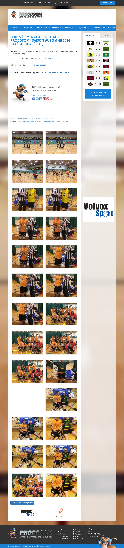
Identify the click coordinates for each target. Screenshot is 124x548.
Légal (47, 3)
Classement (55, 27)
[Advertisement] (80, 16)
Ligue (14, 27)
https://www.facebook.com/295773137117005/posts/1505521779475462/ (36, 118)
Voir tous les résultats (98, 94)
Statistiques (68, 27)
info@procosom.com (39, 95)
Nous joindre (64, 3)
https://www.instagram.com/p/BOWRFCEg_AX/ (56, 121)
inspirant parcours (51, 58)
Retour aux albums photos (22, 503)
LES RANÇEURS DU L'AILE (55, 72)
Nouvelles (28, 3)
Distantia (47, 546)
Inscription (109, 27)
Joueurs (96, 27)
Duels (107, 35)
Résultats (42, 27)
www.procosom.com (39, 93)
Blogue (39, 3)
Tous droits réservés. (28, 546)
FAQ (54, 3)
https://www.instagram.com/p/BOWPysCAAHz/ (29, 121)
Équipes (82, 27)
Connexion (93, 536)
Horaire (28, 27)
